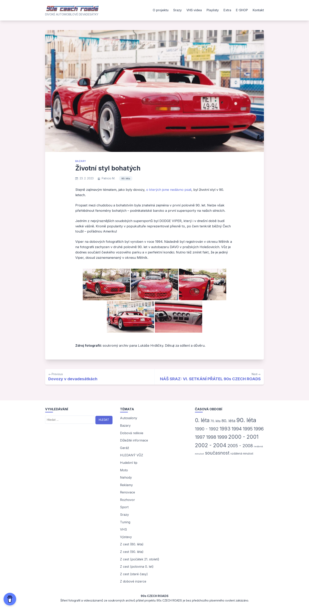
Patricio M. (108, 178)
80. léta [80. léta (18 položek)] (228, 420)
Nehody (126, 477)
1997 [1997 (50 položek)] (200, 437)
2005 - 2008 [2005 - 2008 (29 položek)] (240, 445)
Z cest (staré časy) (134, 574)
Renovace (127, 492)
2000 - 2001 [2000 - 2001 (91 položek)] (243, 437)
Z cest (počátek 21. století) (139, 559)
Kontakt (258, 10)
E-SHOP (242, 10)
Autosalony (128, 418)
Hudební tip (128, 463)
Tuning (125, 522)
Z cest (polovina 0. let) (137, 567)
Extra (227, 10)
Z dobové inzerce (133, 581)
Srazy (177, 10)
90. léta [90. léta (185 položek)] (246, 420)
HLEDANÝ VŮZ (131, 455)
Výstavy (126, 537)
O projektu (160, 10)
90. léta (125, 178)
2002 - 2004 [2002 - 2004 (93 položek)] (210, 445)
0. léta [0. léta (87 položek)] (202, 420)
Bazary (80, 161)
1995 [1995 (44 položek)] (248, 429)
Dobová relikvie (131, 433)
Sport (124, 507)
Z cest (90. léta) (131, 552)
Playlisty (213, 10)
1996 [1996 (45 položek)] (259, 429)
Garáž (124, 448)
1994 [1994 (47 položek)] (236, 429)
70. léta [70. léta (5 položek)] (215, 421)
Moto (124, 470)
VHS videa (194, 10)
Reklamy (126, 485)
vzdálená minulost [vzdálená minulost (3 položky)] (241, 453)
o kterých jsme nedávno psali (168, 190)
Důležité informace (134, 440)
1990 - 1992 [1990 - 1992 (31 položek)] (207, 428)
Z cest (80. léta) (131, 544)
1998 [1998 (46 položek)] (211, 437)
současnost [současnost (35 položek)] (217, 453)
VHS (123, 529)
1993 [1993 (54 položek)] (225, 429)
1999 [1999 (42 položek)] (222, 437)
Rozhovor (127, 500)
